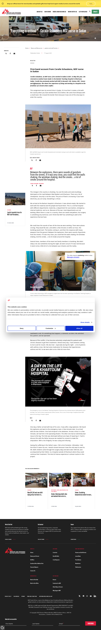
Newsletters (77, 563)
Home (27, 48)
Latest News (78, 556)
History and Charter (34, 556)
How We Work (56, 556)
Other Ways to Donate (58, 587)
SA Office (32, 560)
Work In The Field (34, 579)
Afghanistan (37, 83)
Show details (85, 322)
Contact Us (32, 571)
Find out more (8, 539)
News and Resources (36, 48)
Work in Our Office (34, 583)
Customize (51, 328)
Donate (95, 12)
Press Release (78, 560)
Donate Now (73, 539)
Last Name (35, 623)
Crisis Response (56, 560)
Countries (55, 552)
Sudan (59, 90)
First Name (9, 623)
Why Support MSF (57, 590)
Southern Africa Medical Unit (36, 563)
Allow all (79, 328)
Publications (78, 567)
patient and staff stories (51, 48)
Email (61, 623)
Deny (21, 328)
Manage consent (73, 257)
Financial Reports (34, 567)
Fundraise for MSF (57, 583)
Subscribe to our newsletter (11, 619)
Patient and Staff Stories (80, 552)
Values (31, 552)
